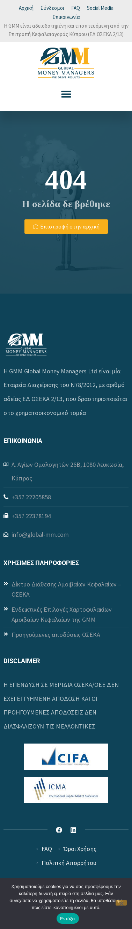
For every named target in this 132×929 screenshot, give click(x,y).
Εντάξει (67, 918)
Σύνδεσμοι (52, 8)
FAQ (75, 8)
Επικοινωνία (66, 17)
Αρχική (26, 8)
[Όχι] (121, 903)
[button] (66, 94)
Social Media (100, 8)
